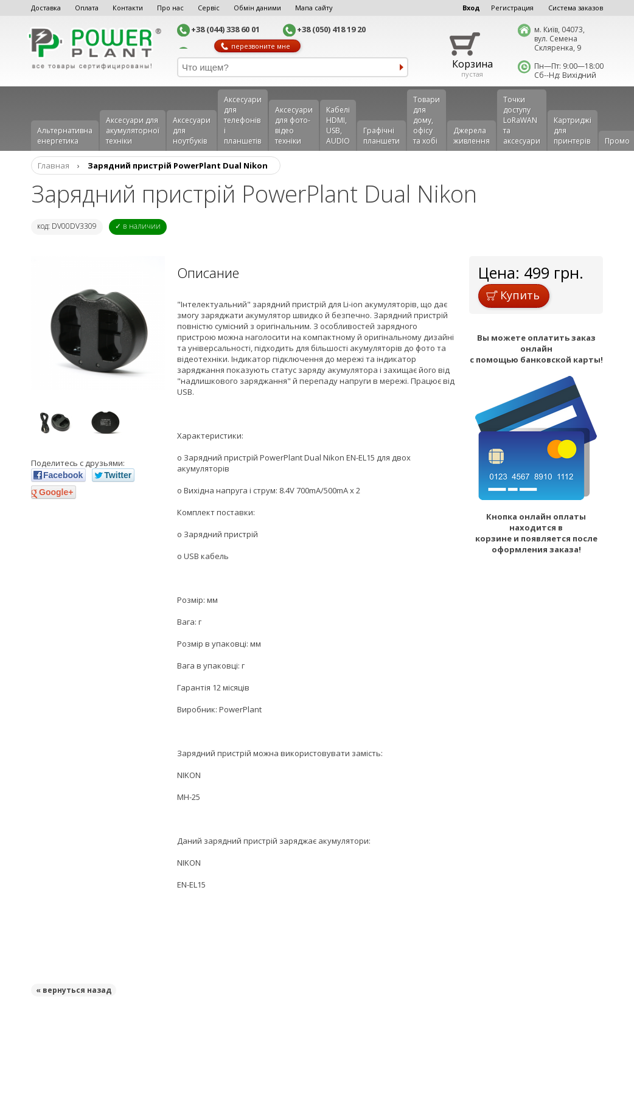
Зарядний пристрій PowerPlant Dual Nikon (178, 165)
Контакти (128, 7)
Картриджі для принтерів (572, 130)
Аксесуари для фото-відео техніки (294, 125)
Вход (471, 7)
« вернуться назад (73, 990)
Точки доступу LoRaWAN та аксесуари (521, 120)
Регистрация (512, 7)
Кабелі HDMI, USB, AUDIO (338, 125)
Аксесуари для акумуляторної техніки (132, 130)
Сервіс (209, 7)
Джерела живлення (471, 135)
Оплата (87, 7)
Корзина (472, 64)
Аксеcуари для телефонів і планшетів (243, 120)
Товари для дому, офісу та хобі (426, 120)
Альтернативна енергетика (64, 135)
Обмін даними (257, 7)
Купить (513, 295)
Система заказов (575, 7)
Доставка (46, 7)
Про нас (170, 7)
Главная (53, 165)
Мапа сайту (314, 7)
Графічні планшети (381, 135)
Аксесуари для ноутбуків (192, 130)
